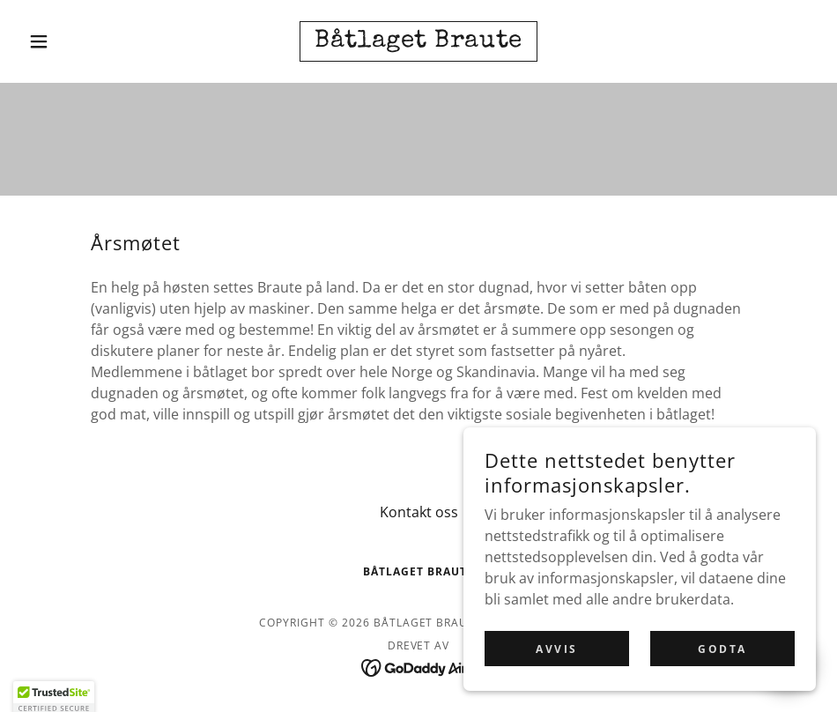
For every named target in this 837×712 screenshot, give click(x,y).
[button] (80, 41)
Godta (722, 649)
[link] (418, 41)
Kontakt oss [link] (419, 512)
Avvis (557, 649)
